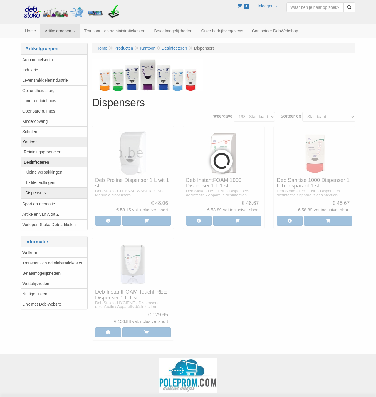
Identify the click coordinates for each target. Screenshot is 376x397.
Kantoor (29, 142)
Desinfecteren (36, 162)
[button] (267, 6)
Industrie (30, 70)
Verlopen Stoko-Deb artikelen (49, 224)
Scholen (29, 131)
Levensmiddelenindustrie (45, 80)
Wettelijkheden (35, 283)
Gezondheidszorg (38, 90)
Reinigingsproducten (42, 152)
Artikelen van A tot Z (40, 214)
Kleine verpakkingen (43, 172)
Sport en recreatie (38, 204)
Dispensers (35, 192)
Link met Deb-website (42, 304)
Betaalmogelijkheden (41, 273)
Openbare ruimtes (38, 111)
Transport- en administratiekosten (52, 263)
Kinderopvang (35, 121)
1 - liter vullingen (40, 182)
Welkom (29, 252)
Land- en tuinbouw (39, 100)
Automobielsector (38, 59)
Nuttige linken (34, 294)
